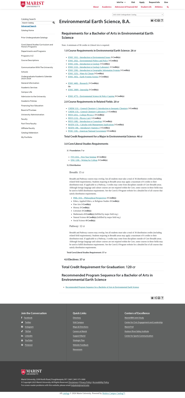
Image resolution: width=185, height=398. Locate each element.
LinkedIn (29, 335)
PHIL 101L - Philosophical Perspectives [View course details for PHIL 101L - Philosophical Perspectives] (89, 198)
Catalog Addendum (29, 133)
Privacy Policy (85, 382)
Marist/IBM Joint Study (134, 317)
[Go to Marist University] (30, 3)
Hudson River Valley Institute (137, 331)
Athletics (159, 7)
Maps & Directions (80, 326)
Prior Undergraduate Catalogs (34, 37)
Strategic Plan (79, 340)
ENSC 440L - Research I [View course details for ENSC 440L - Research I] (78, 83)
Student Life (146, 7)
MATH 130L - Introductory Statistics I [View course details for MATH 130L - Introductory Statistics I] (84, 128)
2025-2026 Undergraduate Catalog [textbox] (124, 15)
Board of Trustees (28, 110)
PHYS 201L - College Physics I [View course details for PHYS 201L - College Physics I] (81, 115)
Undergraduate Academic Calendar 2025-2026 (36, 77)
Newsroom (77, 349)
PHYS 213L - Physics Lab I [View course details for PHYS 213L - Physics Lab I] (79, 118)
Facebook (28, 317)
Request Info (154, 2)
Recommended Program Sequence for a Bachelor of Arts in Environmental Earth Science (102, 287)
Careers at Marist (80, 331)
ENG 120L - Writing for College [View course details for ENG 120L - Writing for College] (84, 160)
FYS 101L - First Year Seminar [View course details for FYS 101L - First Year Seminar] (83, 157)
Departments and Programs (33, 51)
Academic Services (29, 87)
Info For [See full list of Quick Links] (121, 2)
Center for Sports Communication (139, 335)
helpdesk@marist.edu (80, 385)
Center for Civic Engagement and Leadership (144, 322)
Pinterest (29, 345)
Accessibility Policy (101, 382)
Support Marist (79, 335)
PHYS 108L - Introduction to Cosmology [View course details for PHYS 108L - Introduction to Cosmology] (85, 121)
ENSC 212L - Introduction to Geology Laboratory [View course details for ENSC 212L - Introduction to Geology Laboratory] (88, 67)
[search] (168, 7)
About (96, 7)
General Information (30, 83)
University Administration (32, 114)
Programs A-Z (27, 56)
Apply (142, 2)
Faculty (24, 119)
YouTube (29, 340)
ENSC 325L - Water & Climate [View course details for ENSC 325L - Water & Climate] (81, 73)
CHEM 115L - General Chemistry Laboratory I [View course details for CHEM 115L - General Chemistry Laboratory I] (87, 112)
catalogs (66, 393)
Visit (133, 2)
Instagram (29, 326)
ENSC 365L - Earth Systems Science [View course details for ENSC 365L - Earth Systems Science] (83, 77)
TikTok (28, 331)
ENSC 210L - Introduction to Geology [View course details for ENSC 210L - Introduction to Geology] (84, 64)
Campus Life (26, 92)
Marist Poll (129, 326)
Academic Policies (29, 101)
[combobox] (138, 14)
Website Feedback (80, 345)
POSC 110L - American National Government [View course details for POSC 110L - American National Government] (87, 131)
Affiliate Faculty (28, 128)
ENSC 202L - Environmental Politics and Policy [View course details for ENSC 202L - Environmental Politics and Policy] (88, 61)
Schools (24, 72)
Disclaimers (73, 382)
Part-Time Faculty (28, 123)
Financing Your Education (32, 106)
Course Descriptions (30, 60)
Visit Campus (78, 322)
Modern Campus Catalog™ (113, 393)
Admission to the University (33, 96)
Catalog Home (27, 30)
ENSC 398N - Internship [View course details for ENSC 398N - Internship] (78, 90)
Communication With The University (37, 67)
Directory (77, 317)
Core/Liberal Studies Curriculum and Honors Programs (37, 46)
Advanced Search (28, 26)
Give (166, 2)
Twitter (28, 322)
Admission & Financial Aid (126, 7)
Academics (107, 7)
